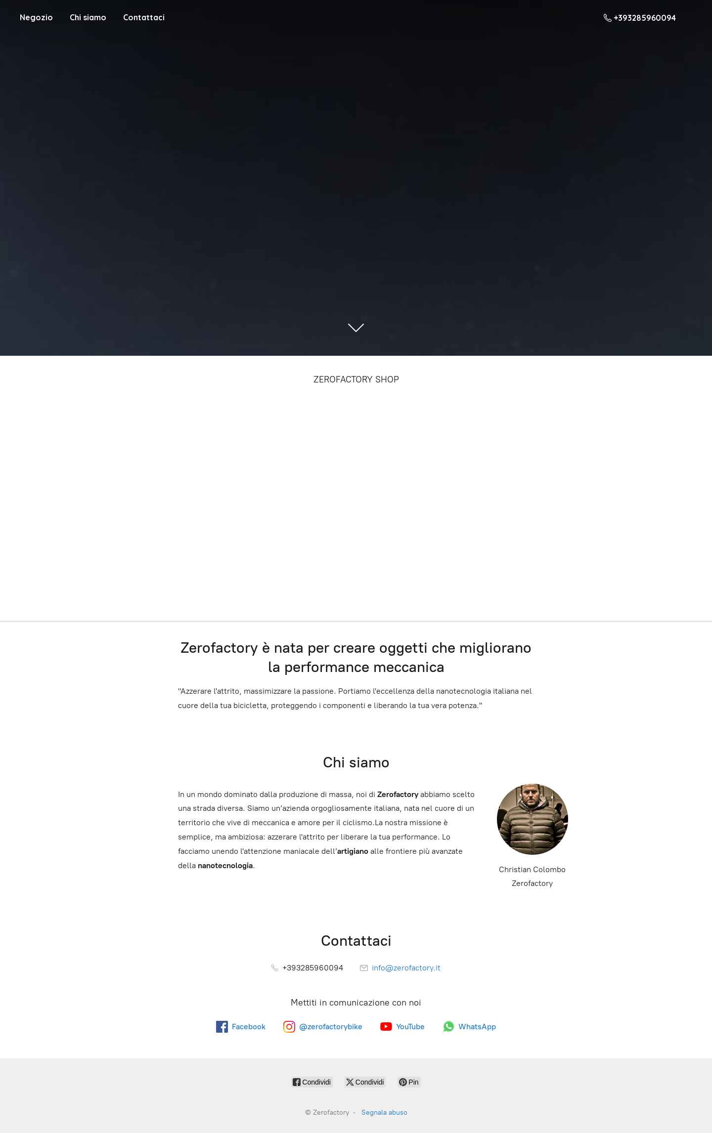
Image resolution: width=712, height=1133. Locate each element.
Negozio (36, 17)
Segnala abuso (384, 1112)
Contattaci (144, 17)
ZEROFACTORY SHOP (356, 379)
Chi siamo (88, 17)
